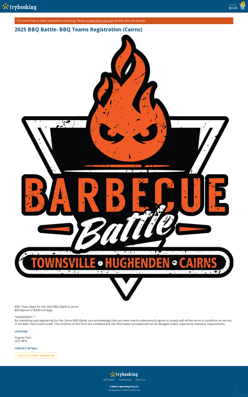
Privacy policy (114, 390)
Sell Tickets (109, 379)
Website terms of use (131, 390)
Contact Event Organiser (36, 355)
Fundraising (125, 379)
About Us (140, 379)
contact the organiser (100, 20)
